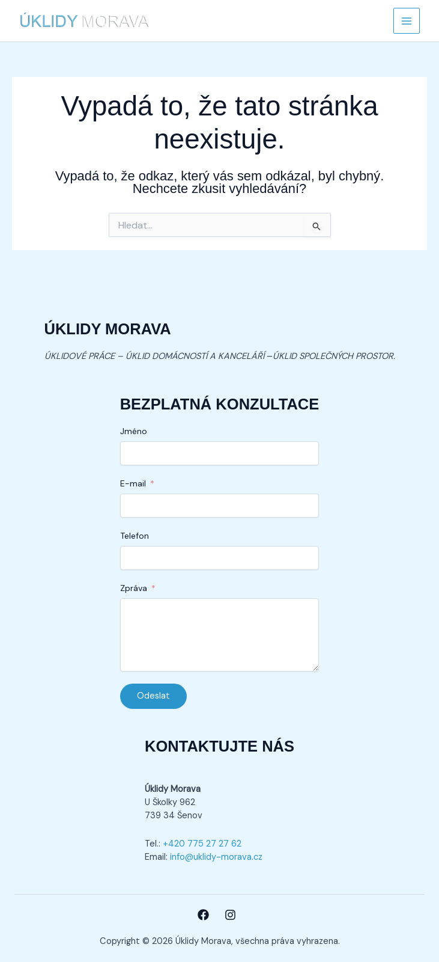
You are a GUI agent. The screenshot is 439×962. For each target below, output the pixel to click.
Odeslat (153, 696)
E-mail (133, 483)
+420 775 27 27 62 (202, 844)
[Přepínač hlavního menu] (406, 21)
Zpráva (133, 588)
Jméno (133, 431)
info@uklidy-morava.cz (216, 857)
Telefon (134, 535)
